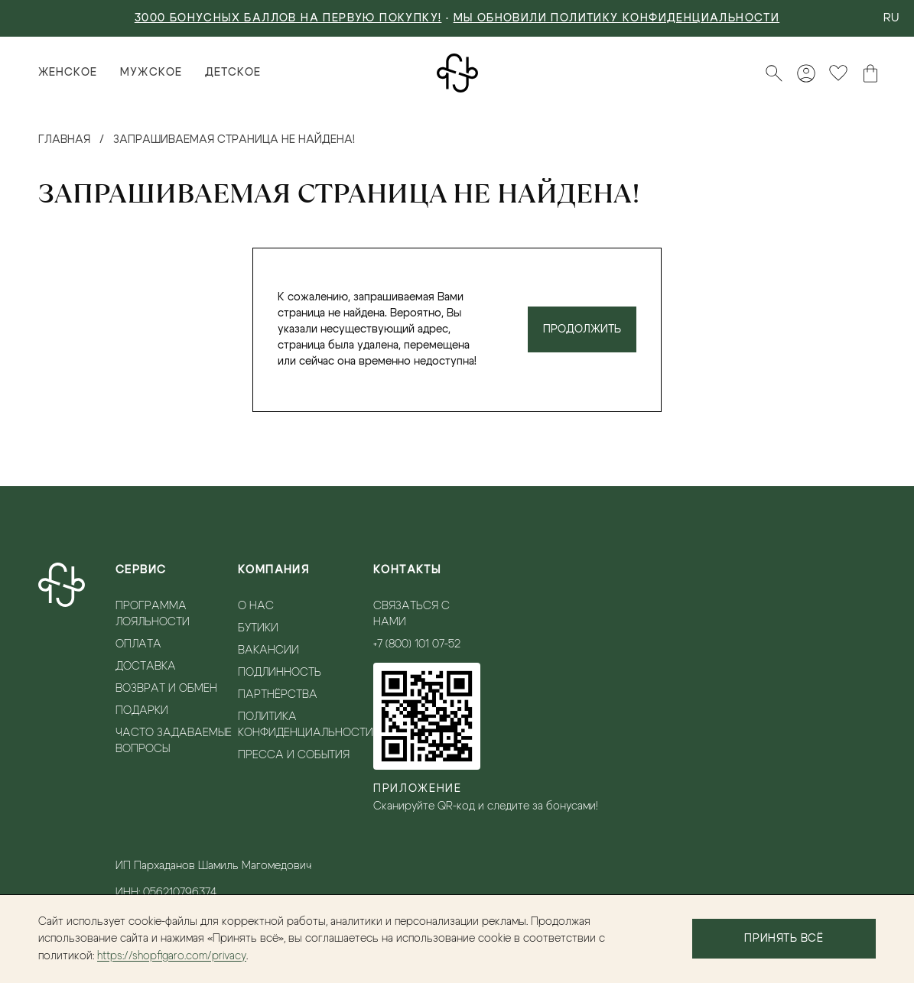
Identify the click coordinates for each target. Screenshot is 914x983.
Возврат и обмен (166, 688)
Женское (67, 72)
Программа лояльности (152, 614)
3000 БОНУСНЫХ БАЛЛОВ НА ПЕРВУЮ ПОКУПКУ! (288, 18)
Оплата (138, 644)
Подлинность (279, 672)
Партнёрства (277, 694)
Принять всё (783, 938)
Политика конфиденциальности (305, 725)
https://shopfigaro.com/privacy (171, 956)
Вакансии (268, 650)
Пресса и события (294, 755)
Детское (233, 72)
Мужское (150, 72)
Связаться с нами (411, 614)
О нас (256, 606)
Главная (64, 140)
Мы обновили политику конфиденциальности (617, 18)
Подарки (141, 711)
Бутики (258, 628)
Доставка (145, 666)
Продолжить (582, 329)
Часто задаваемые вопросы (173, 741)
